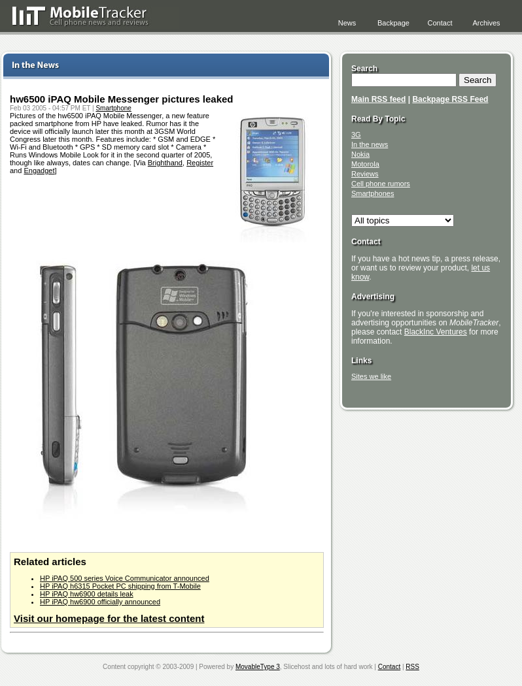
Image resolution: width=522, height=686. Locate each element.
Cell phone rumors (380, 184)
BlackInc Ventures (435, 331)
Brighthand (165, 163)
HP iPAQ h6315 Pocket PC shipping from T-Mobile (120, 586)
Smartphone (113, 108)
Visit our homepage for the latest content (109, 618)
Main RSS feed (378, 99)
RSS (412, 666)
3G (356, 135)
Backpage (393, 23)
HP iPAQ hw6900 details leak (86, 594)
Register (199, 163)
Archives (486, 23)
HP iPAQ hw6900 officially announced (100, 602)
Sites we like (371, 376)
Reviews (365, 174)
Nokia (360, 154)
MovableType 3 (257, 666)
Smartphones (372, 193)
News (347, 23)
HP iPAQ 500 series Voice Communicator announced (124, 578)
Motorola (365, 164)
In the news (369, 144)
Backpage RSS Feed (450, 99)
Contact (440, 23)
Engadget (39, 170)
